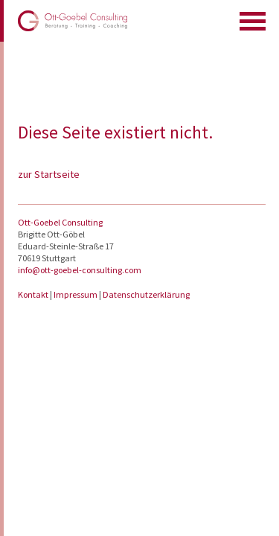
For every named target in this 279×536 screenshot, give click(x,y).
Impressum (76, 294)
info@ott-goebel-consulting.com (79, 269)
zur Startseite (49, 174)
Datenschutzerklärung (146, 294)
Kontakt (34, 294)
